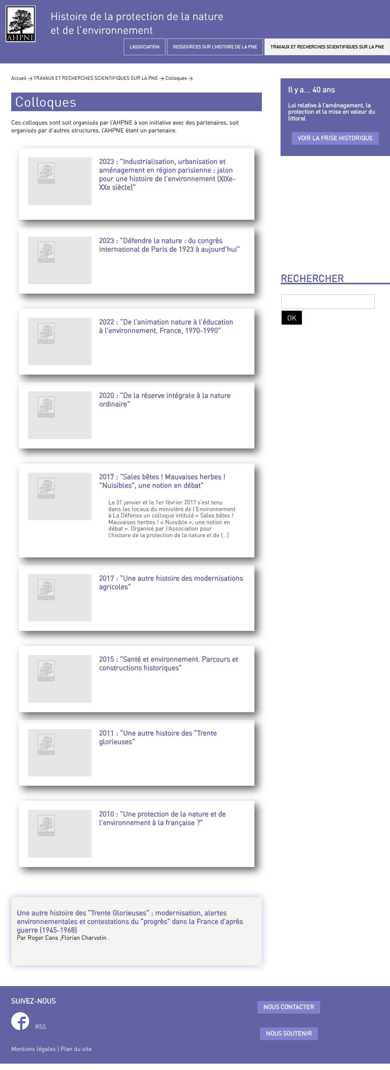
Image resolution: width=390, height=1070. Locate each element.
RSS (40, 1026)
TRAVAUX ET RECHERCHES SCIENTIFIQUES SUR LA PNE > (99, 78)
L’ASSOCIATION (145, 47)
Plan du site (76, 1048)
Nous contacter (288, 1007)
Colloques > (179, 78)
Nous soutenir (289, 1033)
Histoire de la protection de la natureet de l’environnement (136, 23)
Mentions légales (33, 1048)
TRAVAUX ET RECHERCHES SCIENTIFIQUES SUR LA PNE (327, 47)
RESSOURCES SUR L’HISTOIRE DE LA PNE (215, 47)
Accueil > (22, 78)
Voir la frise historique (335, 138)
